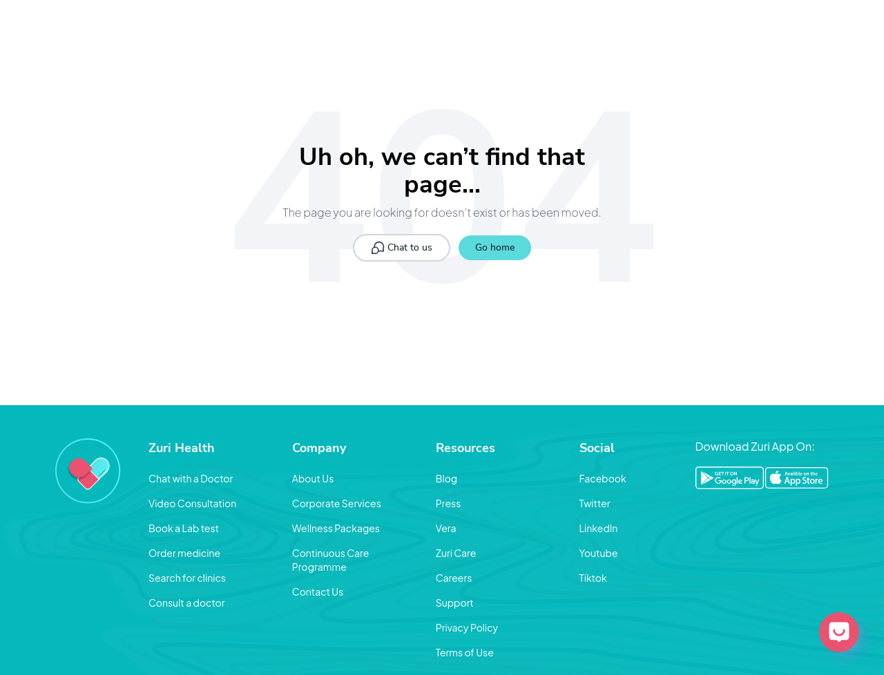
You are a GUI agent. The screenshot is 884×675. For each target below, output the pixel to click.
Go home (495, 247)
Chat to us (401, 248)
